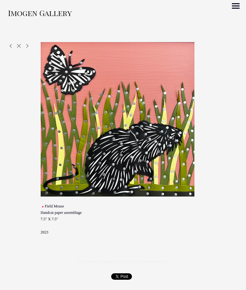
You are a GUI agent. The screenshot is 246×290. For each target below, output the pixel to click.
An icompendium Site (152, 261)
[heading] (40, 14)
